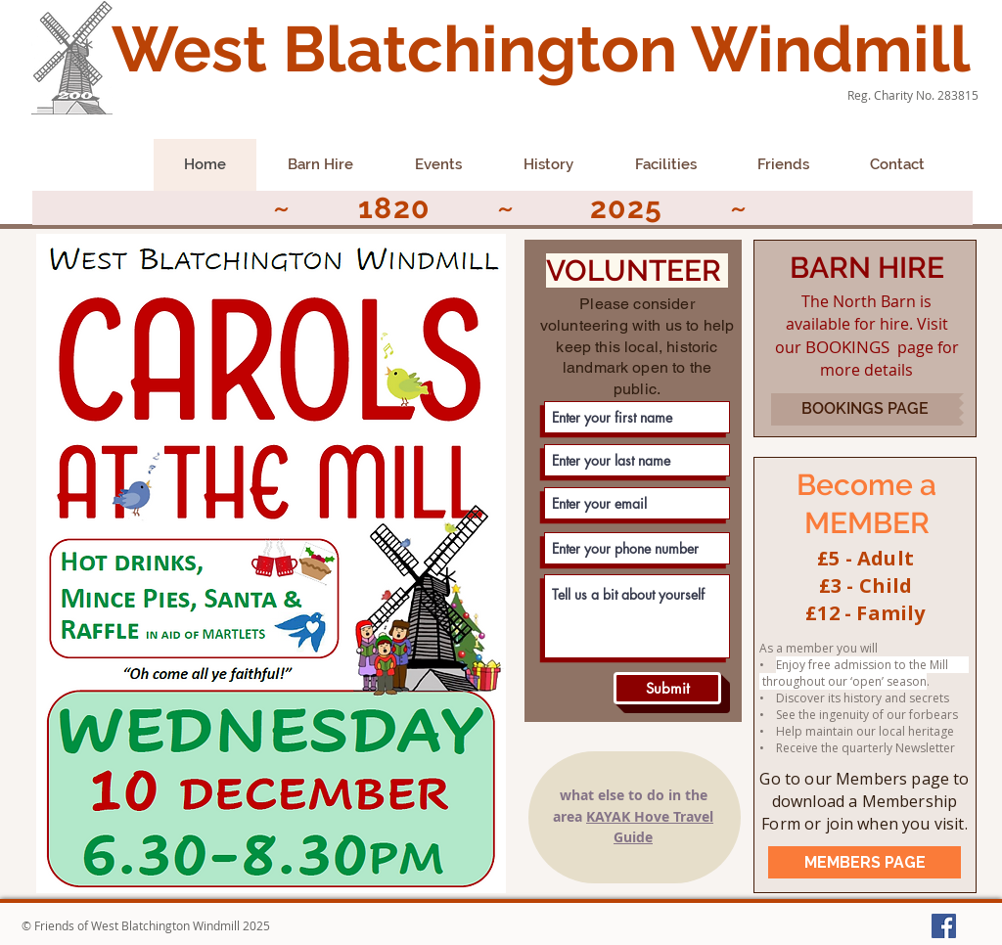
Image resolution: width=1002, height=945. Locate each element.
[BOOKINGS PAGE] (865, 409)
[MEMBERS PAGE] (864, 862)
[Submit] (667, 688)
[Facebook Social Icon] (944, 926)
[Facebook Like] (72, 171)
